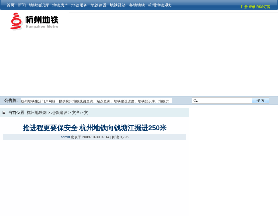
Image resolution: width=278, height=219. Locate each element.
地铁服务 (79, 5)
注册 (244, 7)
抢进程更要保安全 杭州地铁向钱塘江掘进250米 (95, 128)
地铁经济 (118, 5)
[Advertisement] (125, 53)
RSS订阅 (264, 7)
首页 (11, 5)
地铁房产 (60, 5)
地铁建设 (99, 5)
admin (65, 137)
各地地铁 (137, 5)
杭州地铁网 (37, 112)
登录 (251, 7)
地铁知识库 (39, 5)
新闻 (22, 5)
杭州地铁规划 (160, 5)
